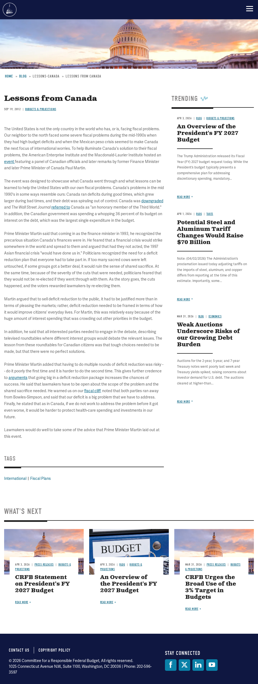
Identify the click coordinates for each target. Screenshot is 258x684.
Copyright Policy (54, 650)
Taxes (209, 214)
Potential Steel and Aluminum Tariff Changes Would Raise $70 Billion (210, 232)
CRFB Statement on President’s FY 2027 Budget (42, 584)
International (15, 478)
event (9, 161)
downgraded (152, 200)
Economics (215, 316)
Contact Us (19, 650)
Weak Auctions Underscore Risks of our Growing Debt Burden (208, 334)
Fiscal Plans (40, 478)
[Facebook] (170, 665)
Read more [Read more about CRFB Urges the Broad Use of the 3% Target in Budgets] (191, 609)
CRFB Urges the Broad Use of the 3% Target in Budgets (210, 587)
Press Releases (44, 564)
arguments (18, 377)
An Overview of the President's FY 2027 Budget (128, 584)
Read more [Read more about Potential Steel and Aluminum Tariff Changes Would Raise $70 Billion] (183, 299)
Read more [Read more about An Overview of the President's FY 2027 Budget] (183, 197)
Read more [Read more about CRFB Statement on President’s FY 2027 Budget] (21, 602)
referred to (60, 207)
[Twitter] (184, 665)
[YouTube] (212, 665)
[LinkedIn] (198, 665)
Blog (199, 214)
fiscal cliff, (92, 390)
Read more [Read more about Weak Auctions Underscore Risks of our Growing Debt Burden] (183, 401)
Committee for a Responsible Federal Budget (9, 9)
